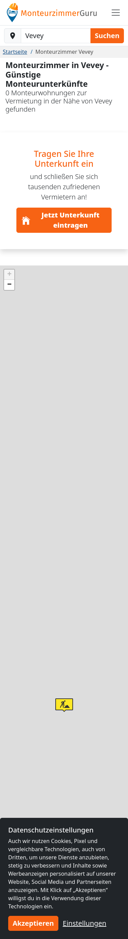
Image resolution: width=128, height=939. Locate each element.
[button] (64, 705)
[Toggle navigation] (115, 12)
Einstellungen (84, 923)
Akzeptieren (33, 923)
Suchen (107, 35)
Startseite (15, 51)
